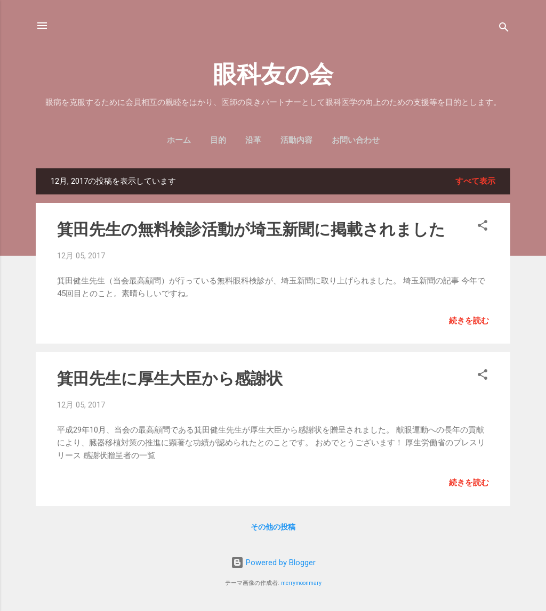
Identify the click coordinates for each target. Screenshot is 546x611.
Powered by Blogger (273, 562)
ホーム (179, 140)
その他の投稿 (273, 527)
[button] (482, 227)
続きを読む (469, 320)
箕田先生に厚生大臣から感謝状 (170, 378)
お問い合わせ (356, 140)
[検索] (503, 29)
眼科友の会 (273, 74)
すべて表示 (475, 181)
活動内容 (296, 140)
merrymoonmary (301, 583)
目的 (218, 140)
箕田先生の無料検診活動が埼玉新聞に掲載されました (251, 229)
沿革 (253, 140)
